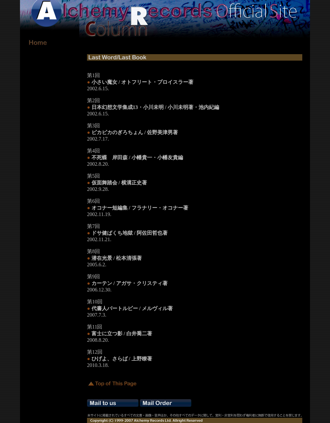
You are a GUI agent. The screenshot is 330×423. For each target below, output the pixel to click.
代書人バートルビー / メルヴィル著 (132, 308)
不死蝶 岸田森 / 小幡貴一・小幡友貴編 (137, 157)
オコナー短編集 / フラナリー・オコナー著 (140, 208)
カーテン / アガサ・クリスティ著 (130, 283)
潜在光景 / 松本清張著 (117, 258)
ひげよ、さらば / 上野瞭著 (122, 358)
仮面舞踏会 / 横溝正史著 (119, 182)
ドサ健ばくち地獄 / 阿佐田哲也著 (130, 233)
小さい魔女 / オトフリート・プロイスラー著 (142, 82)
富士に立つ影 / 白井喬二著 (122, 333)
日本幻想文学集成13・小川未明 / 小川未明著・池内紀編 (155, 107)
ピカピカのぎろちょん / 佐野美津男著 (135, 132)
